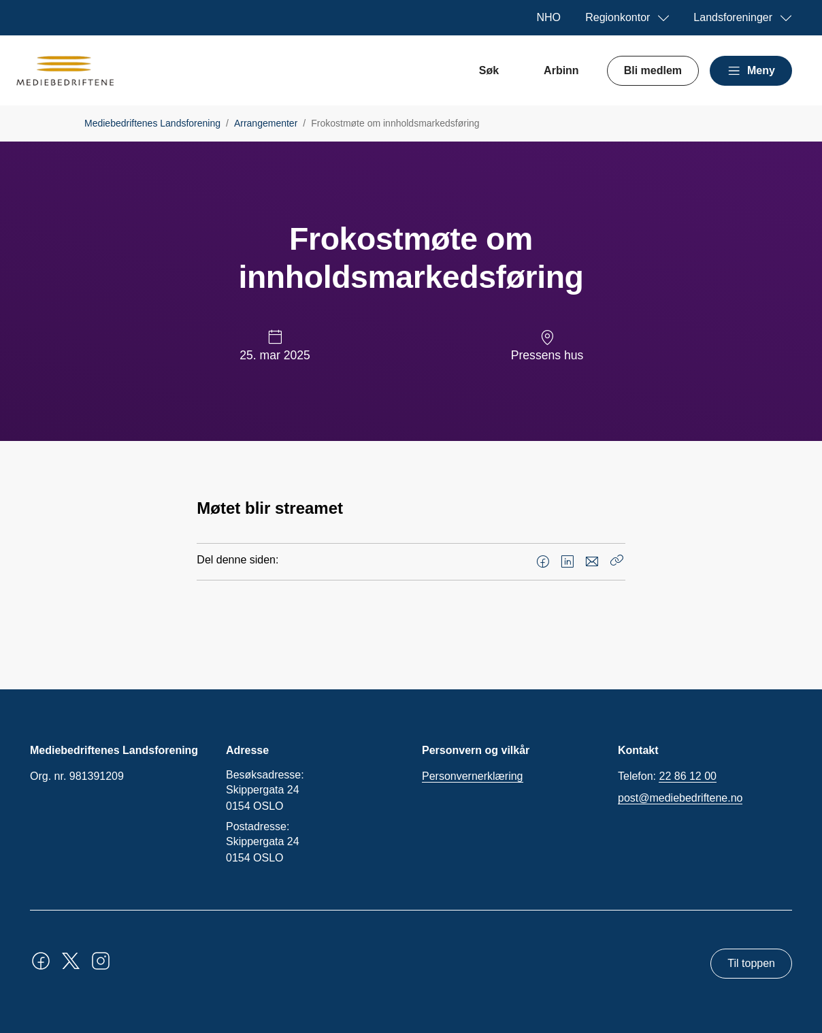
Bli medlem (653, 70)
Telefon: (667, 776)
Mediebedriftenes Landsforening (152, 123)
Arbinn (561, 70)
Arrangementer (265, 123)
